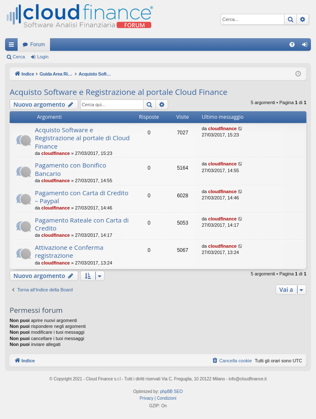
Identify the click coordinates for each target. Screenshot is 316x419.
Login (42, 56)
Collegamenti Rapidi (13, 46)
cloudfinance (55, 153)
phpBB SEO (171, 391)
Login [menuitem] (306, 46)
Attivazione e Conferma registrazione (69, 251)
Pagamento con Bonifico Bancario (70, 169)
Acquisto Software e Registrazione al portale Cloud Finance (118, 91)
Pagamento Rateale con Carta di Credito (82, 224)
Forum (37, 44)
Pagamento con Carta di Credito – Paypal (82, 197)
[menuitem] (292, 44)
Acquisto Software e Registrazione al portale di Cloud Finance (82, 138)
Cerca (19, 56)
